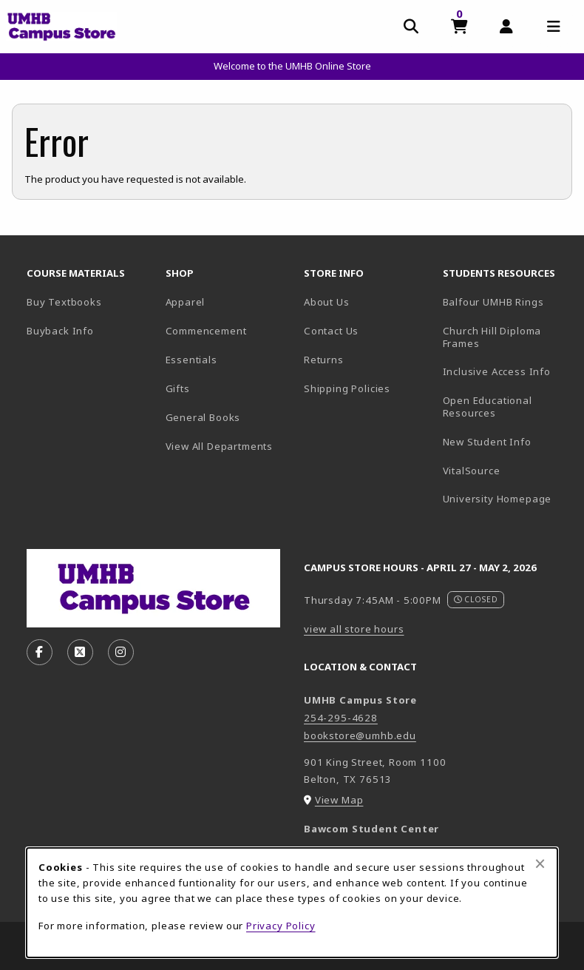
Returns (324, 359)
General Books (203, 417)
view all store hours (354, 629)
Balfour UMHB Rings (506, 301)
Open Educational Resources (487, 407)
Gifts (178, 388)
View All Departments (220, 446)
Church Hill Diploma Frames (506, 337)
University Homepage (506, 498)
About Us (327, 302)
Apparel (186, 302)
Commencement (206, 330)
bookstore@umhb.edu (360, 735)
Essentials (191, 359)
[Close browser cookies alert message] (540, 863)
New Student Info (487, 441)
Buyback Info (60, 330)
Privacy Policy (281, 925)
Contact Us (331, 330)
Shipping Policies (347, 388)
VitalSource (506, 470)
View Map (339, 799)
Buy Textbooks (64, 302)
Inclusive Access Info (497, 371)
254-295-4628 (341, 717)
